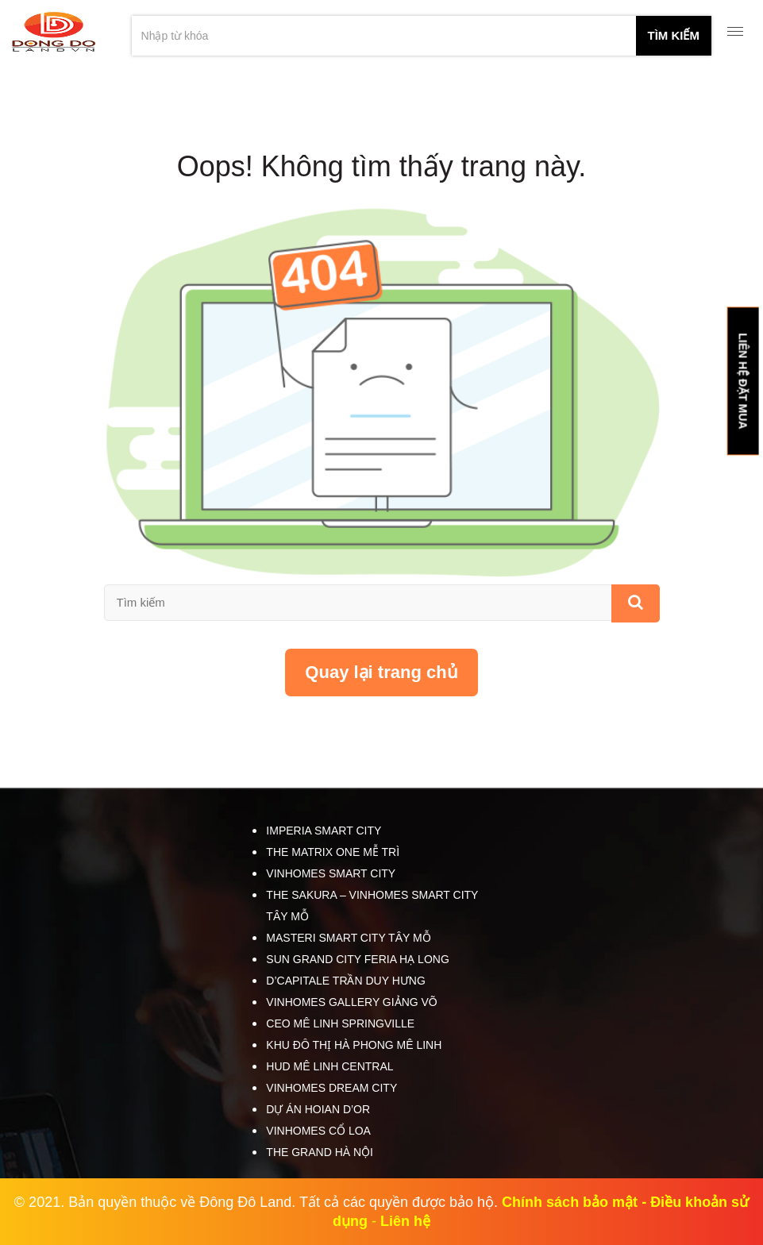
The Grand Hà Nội (319, 1152)
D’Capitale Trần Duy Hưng (345, 980)
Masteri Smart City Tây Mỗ (348, 937)
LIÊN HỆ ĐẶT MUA (742, 381)
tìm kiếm (674, 35)
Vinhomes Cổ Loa (318, 1130)
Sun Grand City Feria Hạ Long (357, 959)
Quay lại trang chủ (381, 672)
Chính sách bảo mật (570, 1202)
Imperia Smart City (323, 830)
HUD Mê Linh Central (329, 1066)
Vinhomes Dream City (331, 1087)
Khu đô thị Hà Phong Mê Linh (353, 1045)
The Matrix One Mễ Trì (332, 852)
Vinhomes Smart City (330, 873)
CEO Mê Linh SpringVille (340, 1023)
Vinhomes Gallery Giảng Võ (351, 1002)
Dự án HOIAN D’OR (318, 1109)
